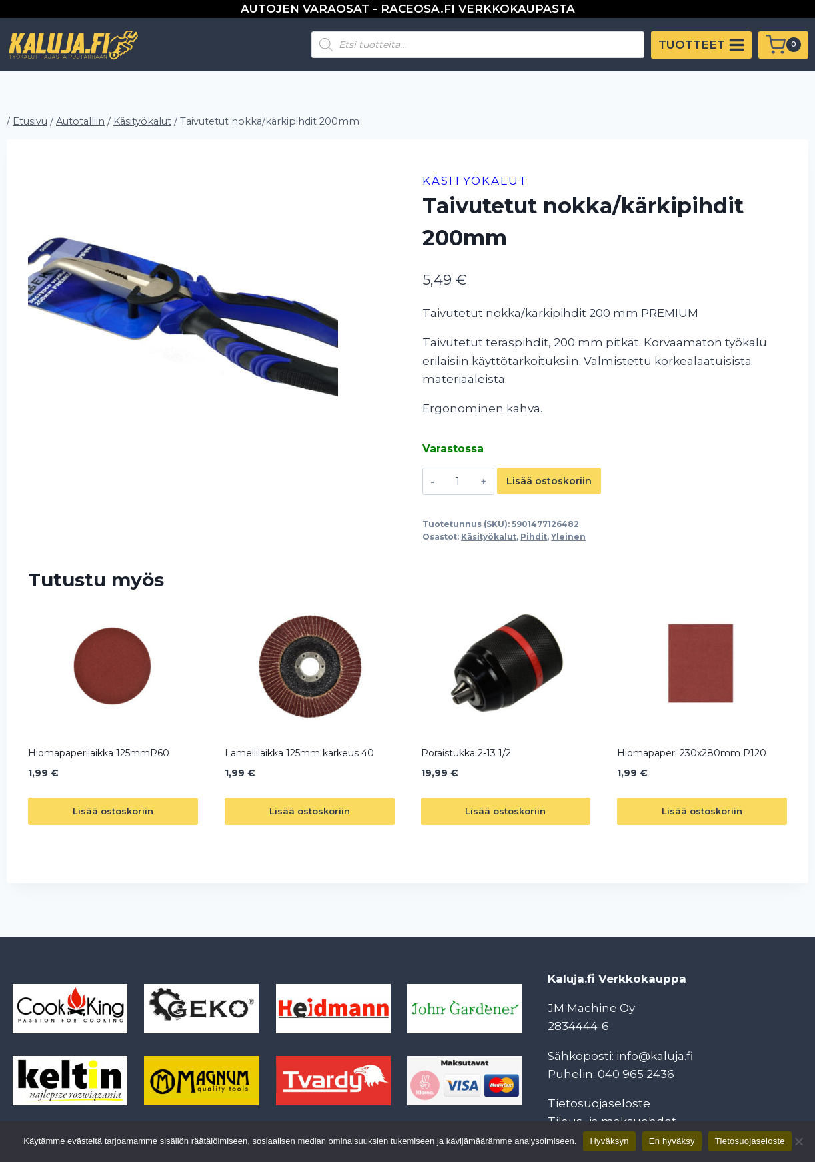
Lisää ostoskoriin (549, 481)
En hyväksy (672, 1141)
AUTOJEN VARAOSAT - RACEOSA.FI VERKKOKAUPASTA (408, 8)
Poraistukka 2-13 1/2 (466, 753)
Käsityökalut (475, 180)
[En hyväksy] (798, 1141)
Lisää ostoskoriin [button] (113, 811)
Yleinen (568, 537)
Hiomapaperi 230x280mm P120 (691, 753)
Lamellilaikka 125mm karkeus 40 (299, 753)
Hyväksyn (609, 1141)
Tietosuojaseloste (599, 1103)
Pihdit (533, 537)
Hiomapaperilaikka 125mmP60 (98, 753)
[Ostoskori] (783, 45)
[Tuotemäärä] (458, 481)
